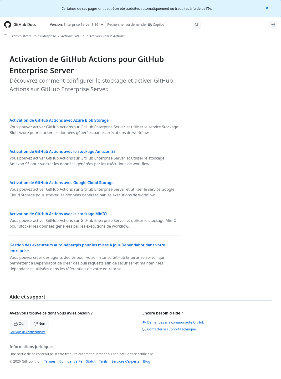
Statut (90, 361)
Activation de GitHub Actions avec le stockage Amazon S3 (63, 151)
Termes (50, 361)
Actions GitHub (72, 36)
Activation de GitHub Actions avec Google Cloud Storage (61, 182)
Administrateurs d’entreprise (33, 36)
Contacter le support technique (169, 329)
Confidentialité (70, 361)
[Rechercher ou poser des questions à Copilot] (152, 24)
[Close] (267, 7)
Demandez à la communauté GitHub (173, 322)
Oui (19, 323)
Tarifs (103, 361)
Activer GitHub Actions (107, 36)
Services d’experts (125, 361)
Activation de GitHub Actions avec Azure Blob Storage (59, 120)
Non (39, 323)
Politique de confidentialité (28, 332)
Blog (146, 361)
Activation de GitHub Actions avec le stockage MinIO (58, 213)
